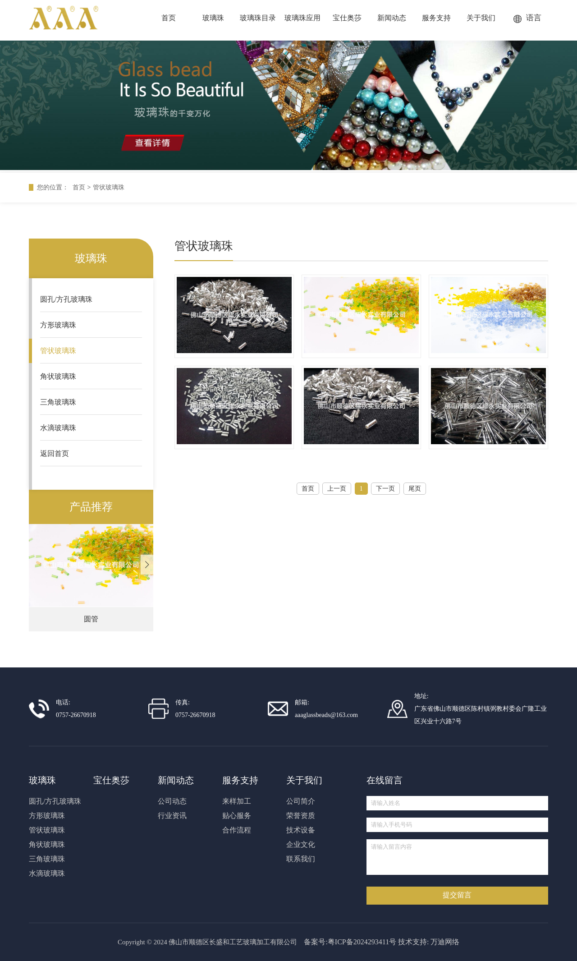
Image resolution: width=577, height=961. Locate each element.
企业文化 (300, 844)
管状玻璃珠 (108, 187)
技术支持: (413, 942)
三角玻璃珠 (58, 402)
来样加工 (236, 801)
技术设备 (300, 830)
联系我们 (300, 859)
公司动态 (172, 801)
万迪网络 (444, 942)
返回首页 (54, 453)
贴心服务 (236, 815)
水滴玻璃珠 (58, 428)
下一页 (385, 488)
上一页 (336, 488)
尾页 (414, 488)
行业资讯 (172, 815)
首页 (79, 187)
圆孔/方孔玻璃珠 (66, 299)
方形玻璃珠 (58, 325)
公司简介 (300, 801)
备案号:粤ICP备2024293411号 (350, 942)
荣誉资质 (300, 815)
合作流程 (236, 830)
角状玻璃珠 (58, 376)
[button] (147, 565)
